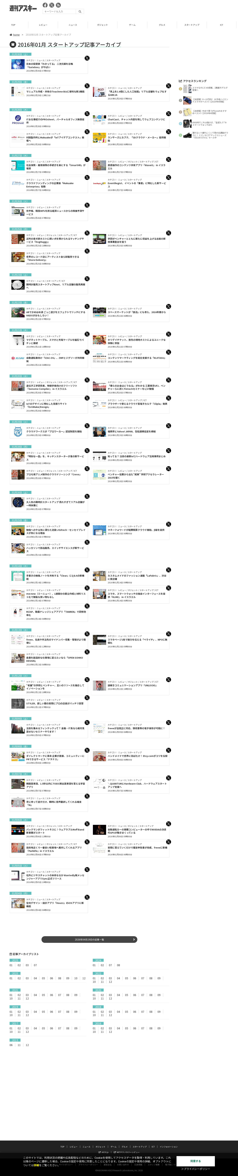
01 (11, 965)
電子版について (172, 1144)
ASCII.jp (104, 1131)
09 (67, 978)
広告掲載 (138, 1144)
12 (83, 978)
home (15, 34)
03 (27, 965)
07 (35, 965)
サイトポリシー (66, 1144)
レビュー (44, 24)
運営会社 (108, 1144)
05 (43, 978)
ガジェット (104, 24)
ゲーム (134, 24)
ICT (223, 24)
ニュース (74, 24)
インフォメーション (169, 1126)
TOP (15, 24)
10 (75, 978)
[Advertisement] (168, 9)
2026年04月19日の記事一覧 (89, 939)
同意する (195, 1161)
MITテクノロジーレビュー (127, 1131)
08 (118, 965)
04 (35, 978)
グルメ (163, 24)
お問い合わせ (123, 1144)
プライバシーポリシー (88, 1144)
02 (19, 965)
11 (102, 982)
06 (51, 978)
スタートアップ (193, 24)
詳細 (36, 1165)
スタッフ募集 (154, 1144)
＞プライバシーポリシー (195, 1169)
